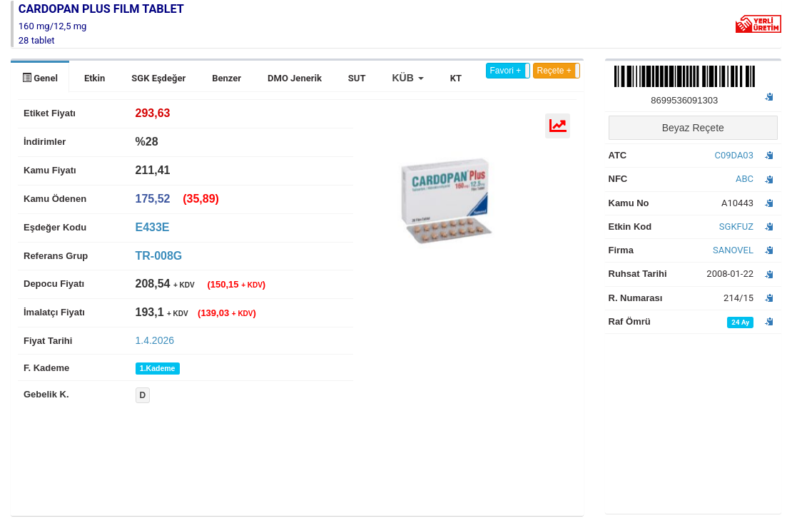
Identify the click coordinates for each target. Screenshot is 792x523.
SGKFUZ (736, 226)
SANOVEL (733, 250)
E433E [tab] (153, 227)
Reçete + (554, 71)
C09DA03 (733, 155)
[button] (407, 78)
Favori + (506, 71)
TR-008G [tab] (159, 256)
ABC (744, 178)
